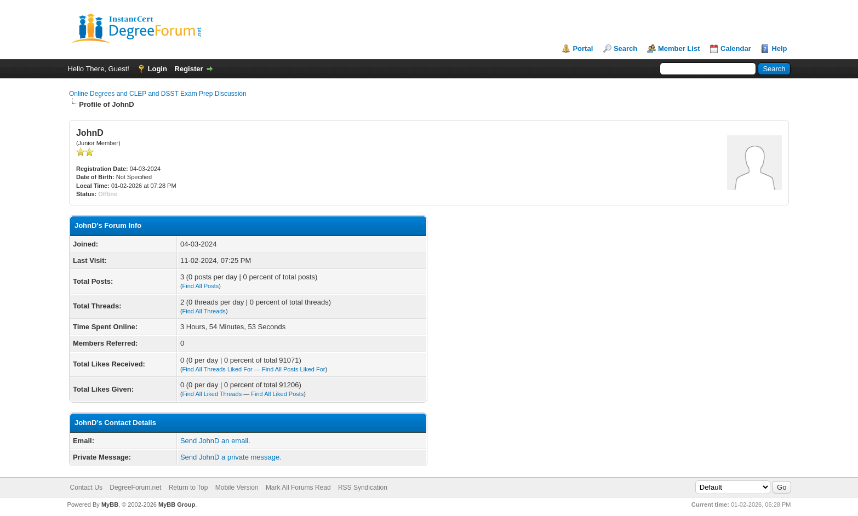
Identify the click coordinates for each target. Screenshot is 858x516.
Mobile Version (237, 487)
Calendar (735, 48)
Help (779, 48)
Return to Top (188, 487)
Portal (583, 48)
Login (157, 69)
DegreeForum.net (135, 487)
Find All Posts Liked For (293, 369)
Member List (679, 48)
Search (625, 48)
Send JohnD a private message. (231, 457)
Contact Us (86, 487)
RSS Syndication (362, 487)
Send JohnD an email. (215, 441)
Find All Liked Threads (212, 394)
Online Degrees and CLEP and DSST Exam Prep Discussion (158, 94)
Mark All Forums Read (298, 487)
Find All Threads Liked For (217, 369)
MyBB (109, 504)
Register (189, 69)
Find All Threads (204, 311)
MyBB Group (176, 504)
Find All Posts (200, 286)
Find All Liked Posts (277, 394)
